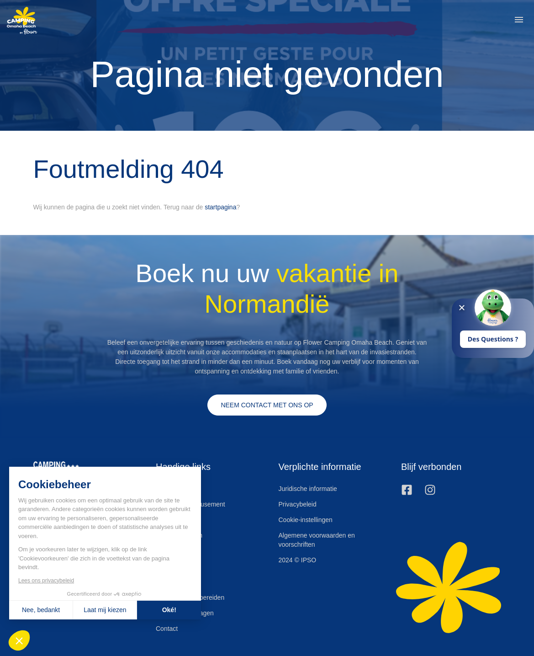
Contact (167, 628)
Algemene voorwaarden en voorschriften (317, 540)
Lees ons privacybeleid (46, 580)
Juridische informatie (308, 488)
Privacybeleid (298, 504)
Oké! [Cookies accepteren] (169, 609)
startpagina (220, 207)
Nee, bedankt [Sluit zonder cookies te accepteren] (40, 609)
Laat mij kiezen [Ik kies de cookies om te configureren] (105, 609)
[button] (519, 20)
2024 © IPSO (298, 560)
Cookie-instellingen (306, 519)
